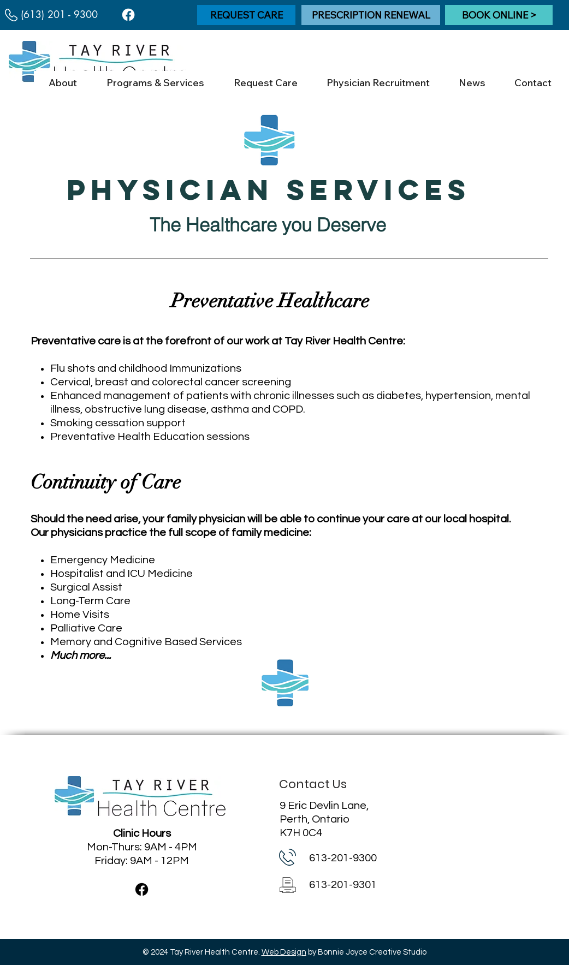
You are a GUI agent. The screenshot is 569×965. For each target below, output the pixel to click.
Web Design (284, 952)
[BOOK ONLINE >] (499, 15)
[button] (62, 83)
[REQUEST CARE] (246, 15)
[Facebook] (128, 15)
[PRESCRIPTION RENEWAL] (370, 15)
